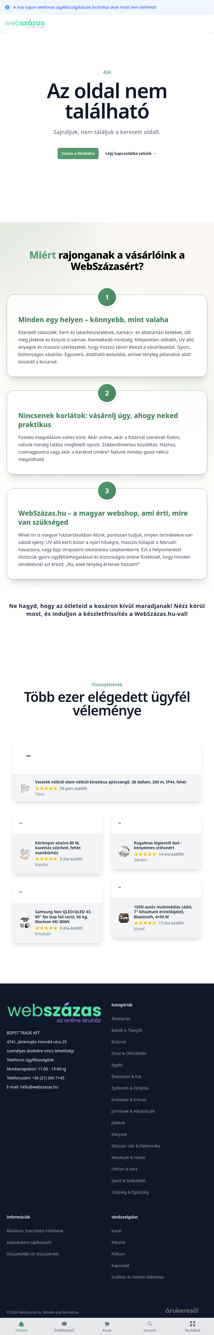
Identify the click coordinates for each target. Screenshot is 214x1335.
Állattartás (120, 1018)
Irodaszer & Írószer (129, 1099)
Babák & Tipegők (127, 1030)
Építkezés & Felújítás (130, 1088)
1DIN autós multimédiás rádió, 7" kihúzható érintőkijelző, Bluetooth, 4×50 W (163, 911)
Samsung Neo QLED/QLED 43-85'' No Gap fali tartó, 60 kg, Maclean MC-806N (63, 916)
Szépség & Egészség (130, 1192)
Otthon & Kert (124, 1169)
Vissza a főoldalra (78, 153)
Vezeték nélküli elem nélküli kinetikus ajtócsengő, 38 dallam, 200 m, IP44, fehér (111, 782)
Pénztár (118, 1242)
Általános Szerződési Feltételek (35, 1230)
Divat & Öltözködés (129, 1053)
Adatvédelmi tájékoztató (29, 1242)
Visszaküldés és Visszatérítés (33, 1254)
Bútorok (118, 1041)
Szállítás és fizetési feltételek (137, 1277)
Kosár (116, 1230)
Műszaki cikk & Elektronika (135, 1146)
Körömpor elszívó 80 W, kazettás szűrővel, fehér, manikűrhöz (58, 847)
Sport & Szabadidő (128, 1180)
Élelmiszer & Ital (126, 1076)
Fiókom (118, 1254)
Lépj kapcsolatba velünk (130, 153)
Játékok (118, 1122)
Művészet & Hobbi (128, 1157)
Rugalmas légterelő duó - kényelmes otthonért (158, 845)
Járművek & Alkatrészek (133, 1111)
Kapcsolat (120, 1265)
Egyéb (117, 1065)
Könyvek (119, 1134)
